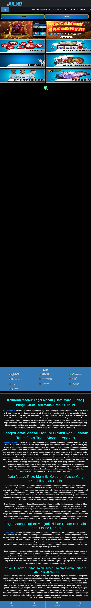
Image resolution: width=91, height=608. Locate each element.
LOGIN (66, 16)
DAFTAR (23, 16)
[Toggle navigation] (3, 4)
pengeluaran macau (11, 442)
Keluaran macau (9, 410)
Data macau (9, 485)
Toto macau (7, 576)
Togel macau (10, 532)
